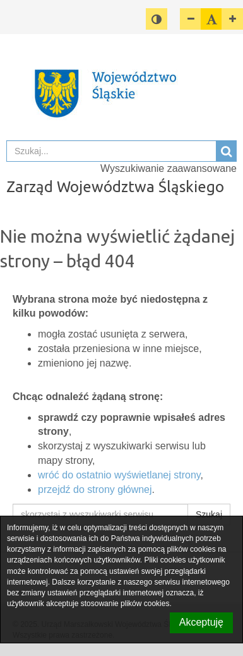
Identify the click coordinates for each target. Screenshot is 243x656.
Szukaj (209, 514)
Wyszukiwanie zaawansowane (168, 168)
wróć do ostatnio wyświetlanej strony (119, 475)
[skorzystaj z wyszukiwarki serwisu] (100, 514)
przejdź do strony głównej (95, 489)
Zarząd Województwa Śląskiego (115, 186)
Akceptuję (201, 622)
